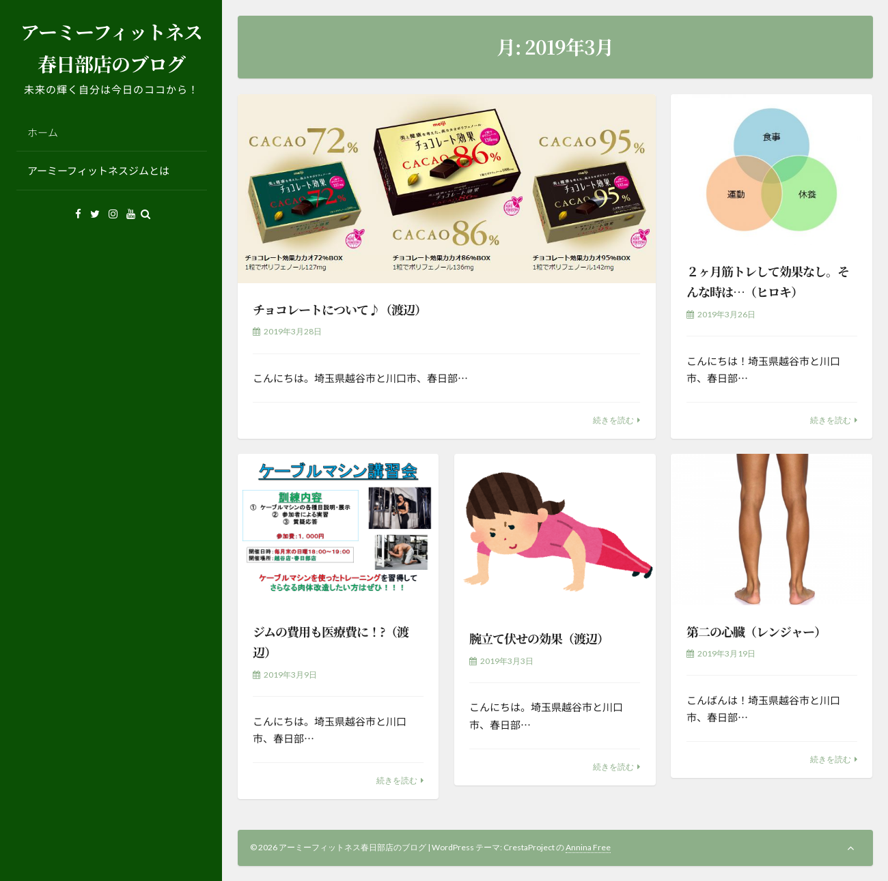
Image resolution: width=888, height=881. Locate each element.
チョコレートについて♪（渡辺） (339, 309)
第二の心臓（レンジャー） (756, 631)
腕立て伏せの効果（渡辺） (539, 638)
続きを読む (613, 420)
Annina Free (588, 847)
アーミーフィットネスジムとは (98, 170)
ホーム (42, 132)
